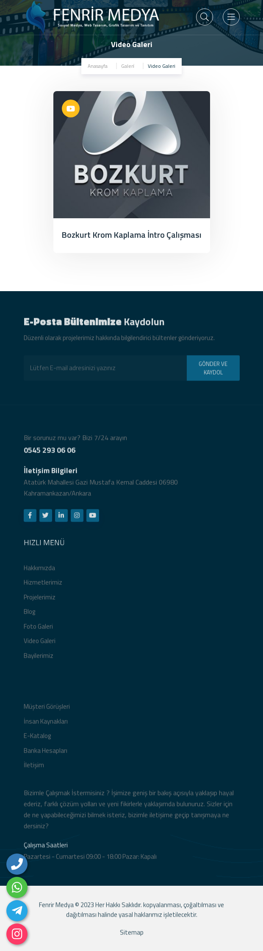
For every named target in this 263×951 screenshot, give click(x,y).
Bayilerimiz (38, 658)
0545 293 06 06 (49, 453)
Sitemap (132, 935)
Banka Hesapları (45, 753)
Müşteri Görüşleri (47, 710)
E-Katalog (37, 739)
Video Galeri (39, 644)
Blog (29, 615)
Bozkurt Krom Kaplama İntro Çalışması (131, 234)
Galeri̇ (127, 66)
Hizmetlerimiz (43, 585)
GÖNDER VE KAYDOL (213, 370)
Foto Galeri (38, 629)
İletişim (34, 768)
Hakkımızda (39, 571)
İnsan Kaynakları (46, 724)
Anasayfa (98, 66)
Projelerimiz (39, 600)
